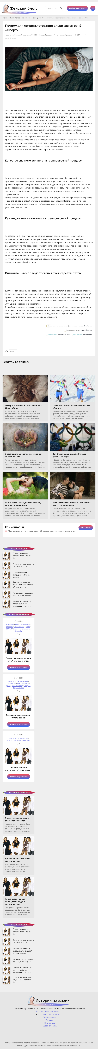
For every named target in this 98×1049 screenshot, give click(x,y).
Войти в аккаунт (77, 8)
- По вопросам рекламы (49, 1014)
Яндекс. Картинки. (86, 330)
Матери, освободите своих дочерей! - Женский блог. (23, 406)
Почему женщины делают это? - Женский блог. (18, 659)
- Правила (49, 1020)
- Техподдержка (49, 1017)
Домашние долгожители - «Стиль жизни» (18, 716)
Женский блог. (20, 9)
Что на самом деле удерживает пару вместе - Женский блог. (23, 504)
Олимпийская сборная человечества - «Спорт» (71, 406)
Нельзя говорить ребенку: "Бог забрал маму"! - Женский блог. (72, 504)
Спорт (12, 351)
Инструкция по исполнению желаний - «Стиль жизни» (24, 455)
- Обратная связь (49, 1026)
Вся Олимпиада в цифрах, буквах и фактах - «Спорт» (70, 455)
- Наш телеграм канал (47, 1011)
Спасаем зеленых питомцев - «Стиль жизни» (18, 769)
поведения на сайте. (64, 334)
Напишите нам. (87, 334)
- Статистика (49, 1023)
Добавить (85, 528)
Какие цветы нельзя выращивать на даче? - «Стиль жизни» (16, 902)
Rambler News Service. (85, 326)
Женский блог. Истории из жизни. (16, 18)
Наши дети (36, 18)
